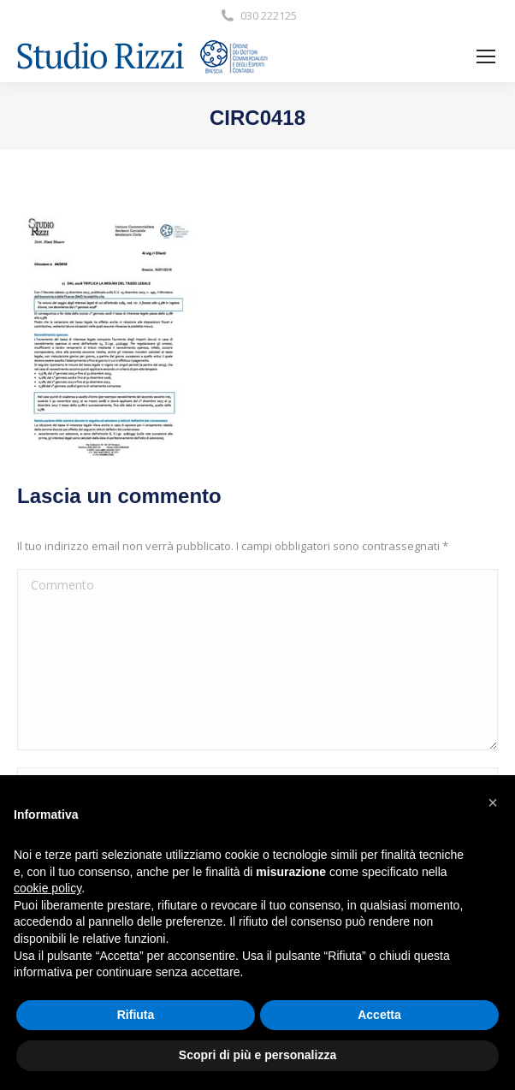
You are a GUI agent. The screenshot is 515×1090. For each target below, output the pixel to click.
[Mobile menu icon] (486, 56)
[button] (492, 802)
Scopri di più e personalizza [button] (257, 1055)
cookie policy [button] (47, 888)
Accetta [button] (379, 1015)
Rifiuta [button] (136, 1015)
